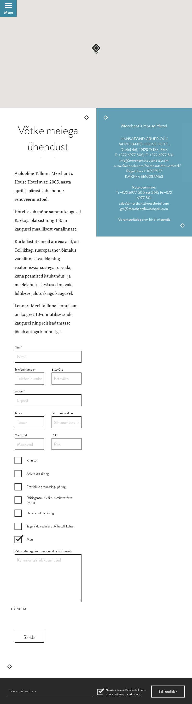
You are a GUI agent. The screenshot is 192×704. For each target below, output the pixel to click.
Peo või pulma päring (40, 513)
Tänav (18, 413)
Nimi (19, 347)
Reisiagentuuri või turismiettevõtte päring (49, 500)
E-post (20, 391)
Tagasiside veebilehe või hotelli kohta (50, 526)
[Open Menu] (8, 8)
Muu (30, 539)
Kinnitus (32, 460)
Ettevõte (57, 369)
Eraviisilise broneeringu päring (46, 486)
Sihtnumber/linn (62, 413)
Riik (54, 435)
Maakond (21, 435)
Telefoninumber (25, 369)
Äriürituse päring (38, 473)
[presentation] (47, 621)
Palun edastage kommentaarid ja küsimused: (43, 551)
